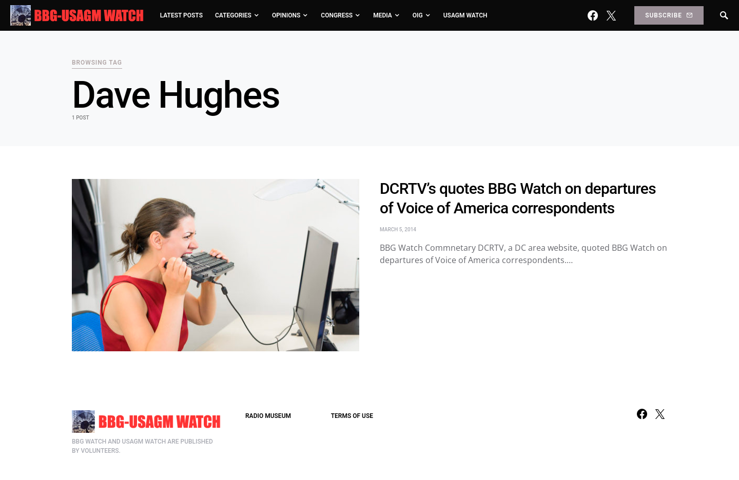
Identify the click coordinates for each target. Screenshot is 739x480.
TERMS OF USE (352, 415)
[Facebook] (593, 15)
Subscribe (668, 15)
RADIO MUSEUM (268, 415)
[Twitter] (611, 15)
